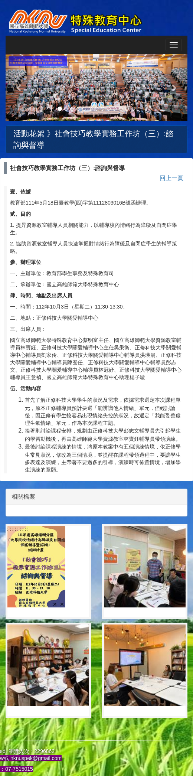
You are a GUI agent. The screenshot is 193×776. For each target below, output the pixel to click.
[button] (19, 87)
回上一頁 (171, 178)
